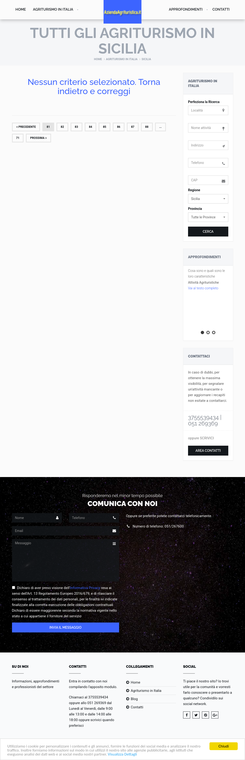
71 (18, 138)
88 (147, 127)
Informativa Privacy (85, 588)
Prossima (38, 138)
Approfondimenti (186, 9)
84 (90, 127)
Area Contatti (208, 451)
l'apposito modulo (102, 687)
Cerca (208, 231)
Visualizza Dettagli (122, 755)
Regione (194, 190)
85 (104, 127)
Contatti (221, 9)
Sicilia (146, 59)
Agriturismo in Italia (53, 9)
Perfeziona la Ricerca (204, 102)
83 (76, 127)
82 (62, 127)
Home (21, 9)
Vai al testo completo (203, 288)
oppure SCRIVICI (201, 438)
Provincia (195, 209)
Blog (134, 699)
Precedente (26, 127)
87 (132, 127)
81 (48, 127)
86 (118, 127)
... (160, 127)
